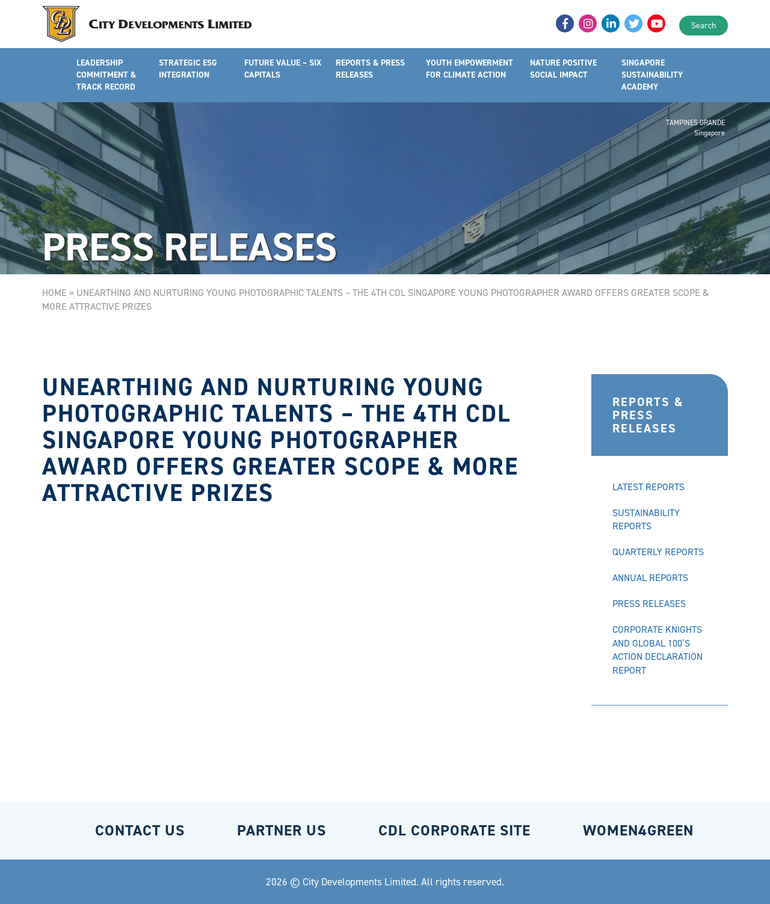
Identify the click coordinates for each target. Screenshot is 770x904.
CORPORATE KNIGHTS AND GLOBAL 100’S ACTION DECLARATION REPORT (657, 650)
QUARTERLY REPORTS (658, 552)
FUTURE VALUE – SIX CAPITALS (282, 69)
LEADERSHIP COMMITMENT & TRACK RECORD (106, 75)
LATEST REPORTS (648, 487)
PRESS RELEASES (649, 603)
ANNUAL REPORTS (650, 577)
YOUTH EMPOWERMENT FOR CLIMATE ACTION (469, 69)
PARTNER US (281, 830)
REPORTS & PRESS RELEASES (370, 69)
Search (703, 25)
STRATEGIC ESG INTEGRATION (188, 69)
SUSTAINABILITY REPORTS (646, 519)
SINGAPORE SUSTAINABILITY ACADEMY (652, 75)
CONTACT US (140, 830)
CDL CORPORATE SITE (454, 830)
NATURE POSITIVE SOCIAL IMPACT (563, 69)
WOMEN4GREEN (638, 830)
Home (54, 292)
